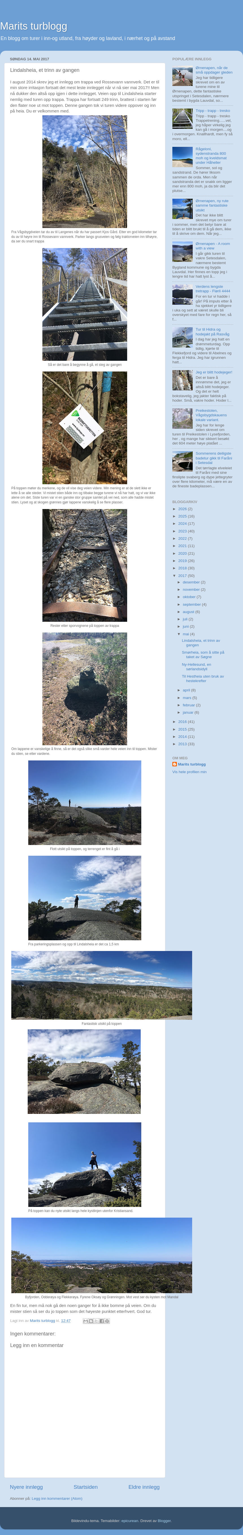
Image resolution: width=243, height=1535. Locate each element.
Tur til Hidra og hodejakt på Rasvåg (212, 331)
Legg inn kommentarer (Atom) (57, 1498)
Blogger (164, 1521)
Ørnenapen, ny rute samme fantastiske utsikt (212, 205)
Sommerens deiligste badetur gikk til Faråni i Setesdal (214, 458)
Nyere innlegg (26, 1487)
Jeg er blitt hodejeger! (214, 372)
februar (189, 705)
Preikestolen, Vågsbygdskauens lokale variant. (211, 415)
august (189, 612)
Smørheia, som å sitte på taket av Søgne (203, 654)
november (192, 589)
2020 (183, 553)
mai (186, 634)
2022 (183, 538)
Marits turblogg (33, 26)
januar (188, 712)
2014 (183, 737)
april (187, 690)
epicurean (130, 1521)
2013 (183, 744)
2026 (183, 509)
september (192, 604)
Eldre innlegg (144, 1487)
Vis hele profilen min (189, 772)
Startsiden (86, 1487)
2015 (183, 729)
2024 (183, 523)
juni (186, 626)
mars (187, 698)
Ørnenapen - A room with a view (213, 246)
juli (185, 619)
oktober (190, 597)
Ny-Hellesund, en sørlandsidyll (196, 666)
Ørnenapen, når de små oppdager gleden (214, 70)
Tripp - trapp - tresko (213, 111)
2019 (183, 561)
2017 (183, 576)
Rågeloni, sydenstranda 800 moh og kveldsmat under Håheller (211, 156)
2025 (183, 516)
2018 (183, 568)
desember (192, 582)
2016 (183, 722)
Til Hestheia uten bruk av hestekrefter (203, 678)
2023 (183, 531)
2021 (183, 546)
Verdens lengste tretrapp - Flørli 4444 (213, 288)
